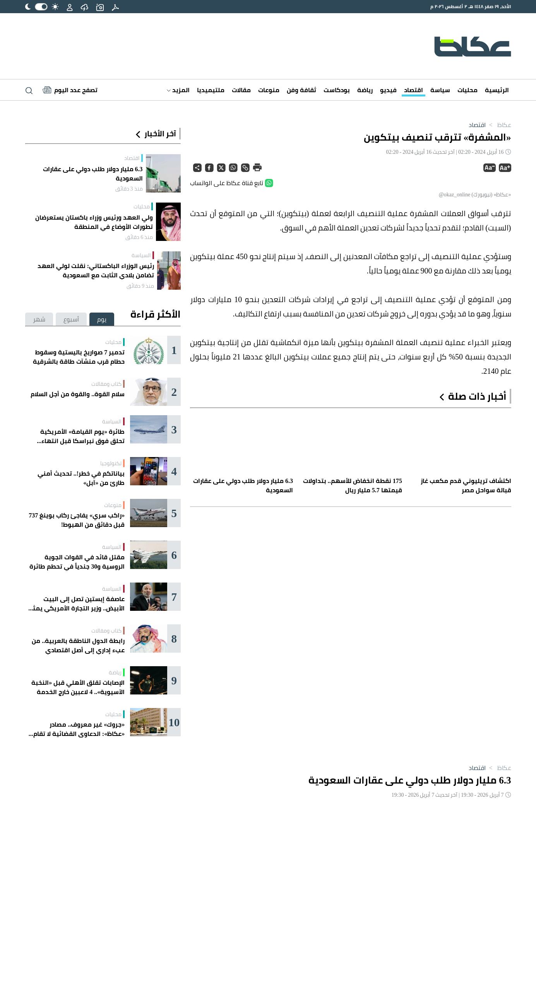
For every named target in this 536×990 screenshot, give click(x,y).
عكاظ (498, 124)
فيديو (388, 90)
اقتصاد (413, 90)
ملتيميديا (210, 90)
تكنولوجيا (111, 463)
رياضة (365, 90)
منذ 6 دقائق (139, 237)
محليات (467, 90)
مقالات (241, 90)
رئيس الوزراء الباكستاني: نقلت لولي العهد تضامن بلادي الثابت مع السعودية (96, 270)
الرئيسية (497, 90)
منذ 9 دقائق (140, 286)
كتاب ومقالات (106, 384)
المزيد (178, 90)
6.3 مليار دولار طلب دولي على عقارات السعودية (93, 173)
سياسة (440, 90)
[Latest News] (70, 90)
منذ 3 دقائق (129, 188)
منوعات (268, 90)
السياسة (141, 255)
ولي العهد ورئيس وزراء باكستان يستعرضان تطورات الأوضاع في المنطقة (94, 222)
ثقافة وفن (301, 90)
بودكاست (337, 90)
